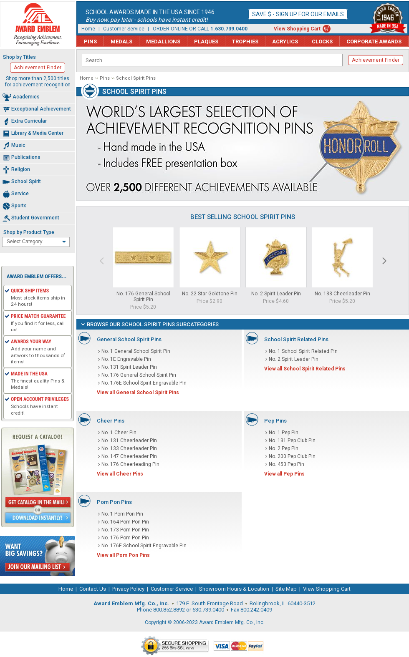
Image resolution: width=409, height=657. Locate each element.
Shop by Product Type (28, 232)
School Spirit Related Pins (296, 339)
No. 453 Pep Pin (286, 464)
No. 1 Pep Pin (283, 432)
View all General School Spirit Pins (138, 392)
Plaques (206, 41)
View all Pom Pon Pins (123, 555)
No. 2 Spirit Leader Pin (276, 294)
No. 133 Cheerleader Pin (342, 294)
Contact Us (92, 589)
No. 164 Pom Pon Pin (125, 522)
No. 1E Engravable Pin (126, 359)
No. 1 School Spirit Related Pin (303, 351)
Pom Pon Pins (114, 502)
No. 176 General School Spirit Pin (143, 296)
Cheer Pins (110, 421)
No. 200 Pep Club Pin (292, 456)
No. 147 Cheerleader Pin (129, 456)
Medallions (163, 41)
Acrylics (285, 41)
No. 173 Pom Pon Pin (125, 530)
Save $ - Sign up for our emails (298, 14)
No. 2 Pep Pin (283, 448)
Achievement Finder (375, 60)
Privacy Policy (128, 589)
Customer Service (123, 29)
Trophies (245, 41)
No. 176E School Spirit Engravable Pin (144, 383)
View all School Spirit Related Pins (305, 369)
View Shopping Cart (297, 29)
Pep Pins (275, 421)
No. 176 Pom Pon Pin (125, 538)
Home (88, 29)
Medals (121, 41)
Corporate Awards (373, 41)
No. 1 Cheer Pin (118, 432)
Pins (90, 41)
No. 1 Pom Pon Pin (122, 514)
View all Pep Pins (284, 474)
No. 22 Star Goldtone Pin (209, 294)
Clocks (322, 41)
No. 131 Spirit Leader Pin (129, 367)
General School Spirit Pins (129, 339)
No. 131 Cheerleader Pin (129, 440)
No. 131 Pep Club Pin (292, 440)
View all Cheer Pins (120, 474)
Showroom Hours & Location (234, 589)
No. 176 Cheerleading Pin (130, 464)
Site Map (286, 589)
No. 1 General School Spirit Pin (135, 351)
